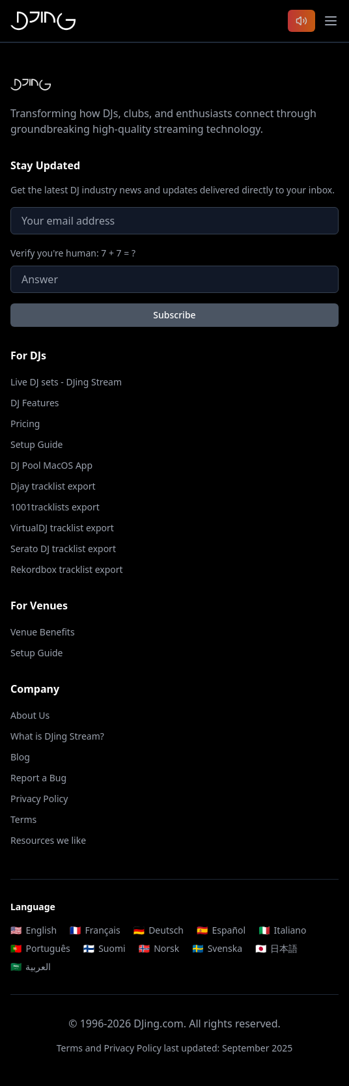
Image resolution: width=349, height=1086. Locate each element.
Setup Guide (36, 444)
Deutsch (158, 930)
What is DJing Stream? (57, 736)
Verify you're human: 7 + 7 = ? (72, 253)
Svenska (217, 948)
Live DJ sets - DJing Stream (66, 382)
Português (40, 948)
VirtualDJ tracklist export (62, 528)
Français (95, 930)
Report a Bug (38, 778)
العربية (30, 966)
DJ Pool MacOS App (51, 465)
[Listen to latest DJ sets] (301, 21)
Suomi (104, 948)
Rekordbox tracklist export (66, 569)
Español (221, 930)
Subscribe (174, 315)
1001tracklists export (55, 507)
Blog (20, 757)
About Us (29, 715)
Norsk (159, 948)
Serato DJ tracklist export (63, 548)
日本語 (276, 948)
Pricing (25, 423)
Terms (23, 819)
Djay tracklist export (53, 486)
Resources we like (48, 840)
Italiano (282, 930)
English (33, 930)
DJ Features (34, 403)
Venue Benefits (42, 632)
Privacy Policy (39, 798)
